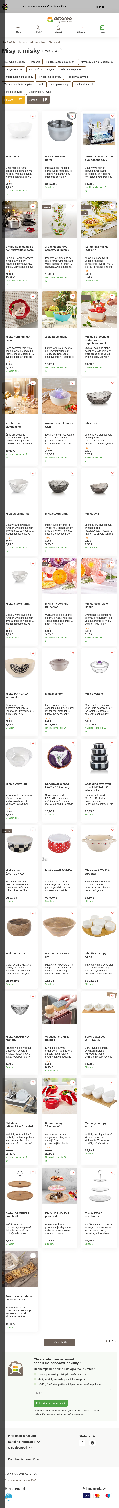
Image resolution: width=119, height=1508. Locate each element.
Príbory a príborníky (50, 76)
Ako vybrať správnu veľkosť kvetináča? (44, 6)
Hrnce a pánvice (13, 92)
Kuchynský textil (84, 84)
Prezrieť (99, 6)
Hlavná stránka (8, 42)
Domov (22, 42)
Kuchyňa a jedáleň (37, 42)
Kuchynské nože (13, 69)
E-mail (39, 1397)
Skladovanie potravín (71, 69)
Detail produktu (34, 194)
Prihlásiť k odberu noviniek (50, 1407)
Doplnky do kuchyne (40, 92)
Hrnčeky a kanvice (77, 76)
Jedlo (41, 84)
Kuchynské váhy (59, 84)
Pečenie (35, 62)
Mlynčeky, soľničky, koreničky (97, 62)
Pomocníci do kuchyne (41, 69)
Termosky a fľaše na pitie (18, 84)
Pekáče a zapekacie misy (60, 62)
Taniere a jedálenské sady (18, 76)
